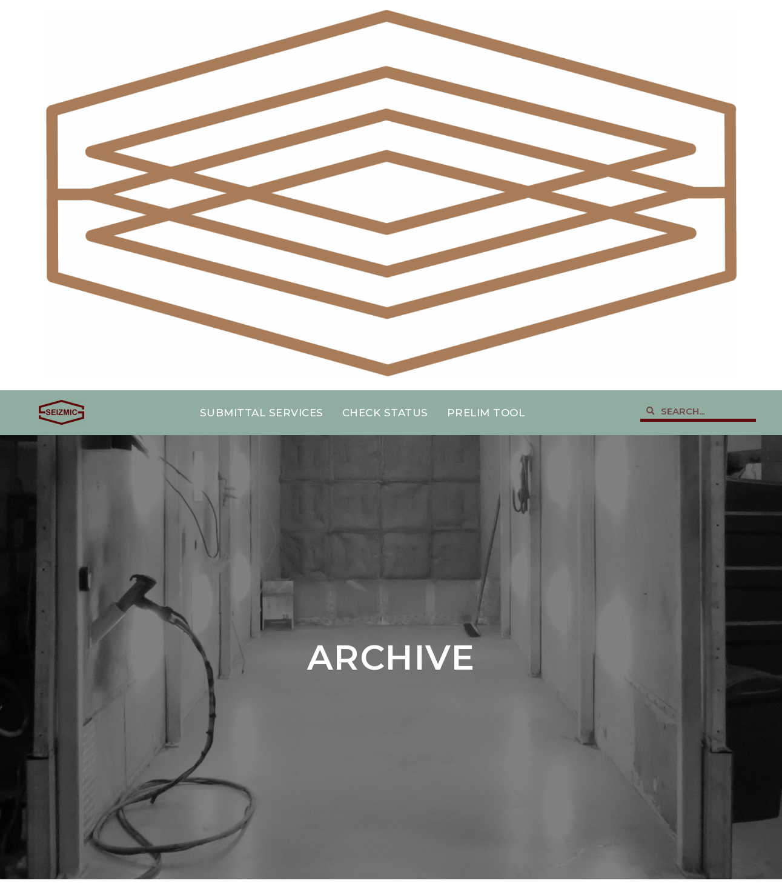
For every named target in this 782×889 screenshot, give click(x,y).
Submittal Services (261, 413)
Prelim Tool (486, 413)
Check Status (385, 413)
